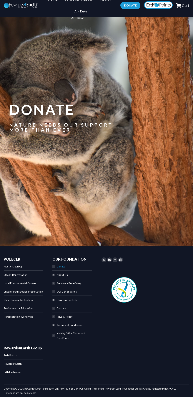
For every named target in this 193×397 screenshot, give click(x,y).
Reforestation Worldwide (18, 316)
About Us (62, 274)
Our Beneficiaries (67, 291)
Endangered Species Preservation (23, 291)
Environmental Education (18, 308)
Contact (61, 308)
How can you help (67, 299)
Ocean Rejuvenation (15, 274)
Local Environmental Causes (20, 283)
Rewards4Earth (13, 363)
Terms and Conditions (69, 325)
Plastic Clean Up (13, 266)
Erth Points (10, 355)
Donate (61, 266)
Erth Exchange (12, 372)
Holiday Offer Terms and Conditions (71, 336)
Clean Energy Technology (18, 299)
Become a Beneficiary (69, 283)
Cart (182, 12)
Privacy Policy (64, 316)
